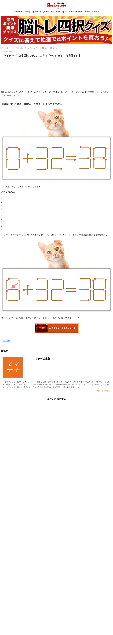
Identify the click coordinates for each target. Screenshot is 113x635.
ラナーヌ (66, 601)
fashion (18, 11)
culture (95, 11)
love (58, 11)
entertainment (75, 11)
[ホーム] (2, 48)
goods (46, 11)
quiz (65, 11)
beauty (27, 11)
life (52, 11)
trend (87, 11)
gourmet (37, 11)
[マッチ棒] (6, 341)
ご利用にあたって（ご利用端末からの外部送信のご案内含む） (62, 597)
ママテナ (58, 601)
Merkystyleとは (34, 597)
